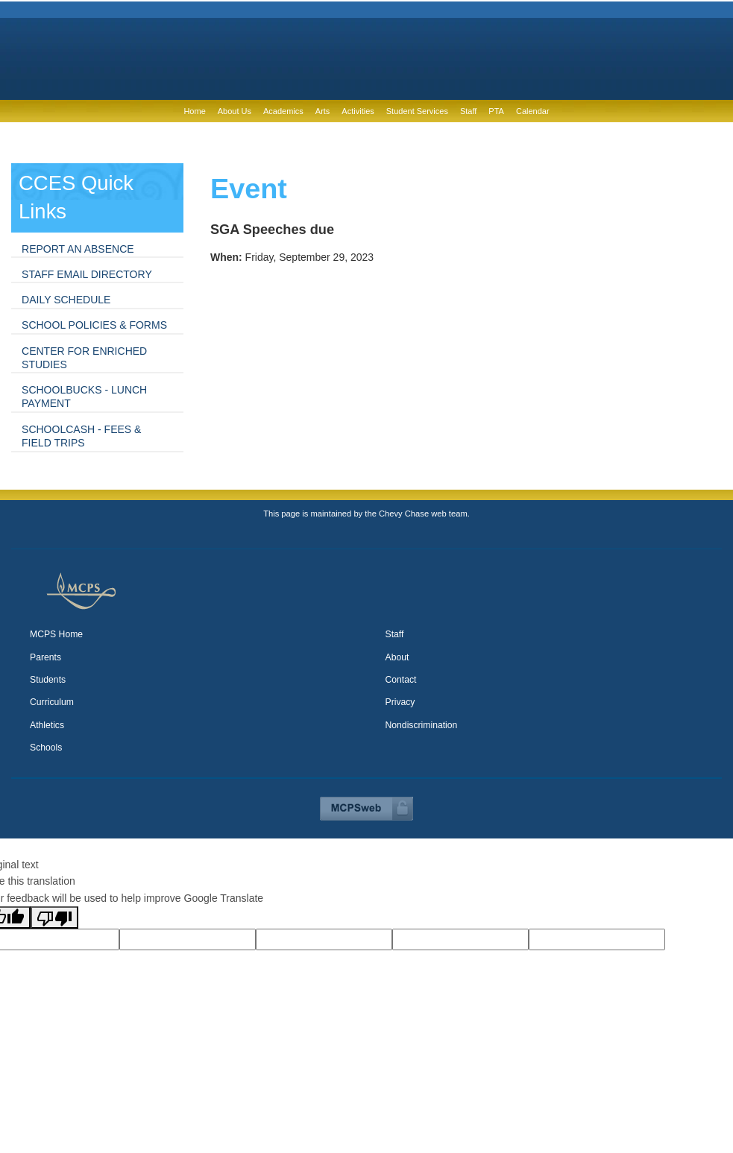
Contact (401, 680)
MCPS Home (56, 634)
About (397, 657)
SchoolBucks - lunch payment (84, 396)
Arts (322, 111)
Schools (46, 747)
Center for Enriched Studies (84, 357)
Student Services (417, 111)
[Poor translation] (54, 917)
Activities (358, 111)
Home (194, 111)
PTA (496, 111)
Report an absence (78, 249)
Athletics (47, 725)
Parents (45, 657)
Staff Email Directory (87, 274)
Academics (283, 111)
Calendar (533, 111)
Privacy (400, 702)
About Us (234, 111)
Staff (468, 111)
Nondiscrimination (422, 725)
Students (48, 680)
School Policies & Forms (94, 325)
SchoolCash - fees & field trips (81, 436)
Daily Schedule (66, 300)
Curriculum (52, 702)
